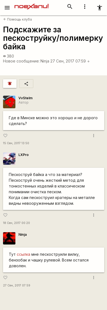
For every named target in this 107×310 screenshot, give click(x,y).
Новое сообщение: (21, 61)
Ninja (44, 61)
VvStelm (25, 98)
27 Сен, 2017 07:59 (70, 61)
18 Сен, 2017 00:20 (16, 223)
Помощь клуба (17, 19)
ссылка (23, 254)
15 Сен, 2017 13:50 (16, 143)
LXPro (23, 155)
